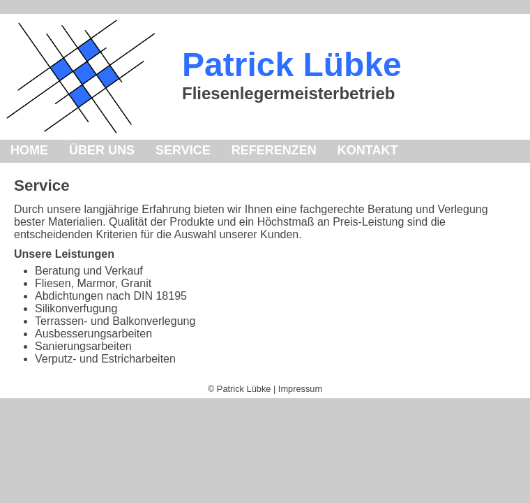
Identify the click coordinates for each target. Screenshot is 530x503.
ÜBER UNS (102, 150)
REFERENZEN (274, 150)
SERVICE (183, 150)
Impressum (300, 389)
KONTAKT (368, 150)
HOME (29, 150)
